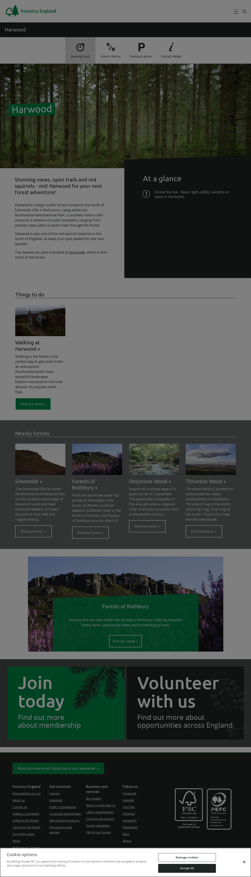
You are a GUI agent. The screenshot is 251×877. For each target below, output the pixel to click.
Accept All (187, 868)
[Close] (244, 861)
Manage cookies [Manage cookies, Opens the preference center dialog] (187, 857)
